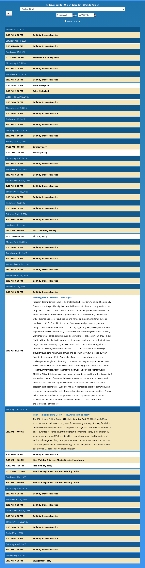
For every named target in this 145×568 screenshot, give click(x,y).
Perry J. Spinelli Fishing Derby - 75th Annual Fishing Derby (61, 414)
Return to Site (55, 5)
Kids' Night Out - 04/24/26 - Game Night (52, 297)
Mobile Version (91, 5)
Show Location (74, 21)
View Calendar (74, 5)
